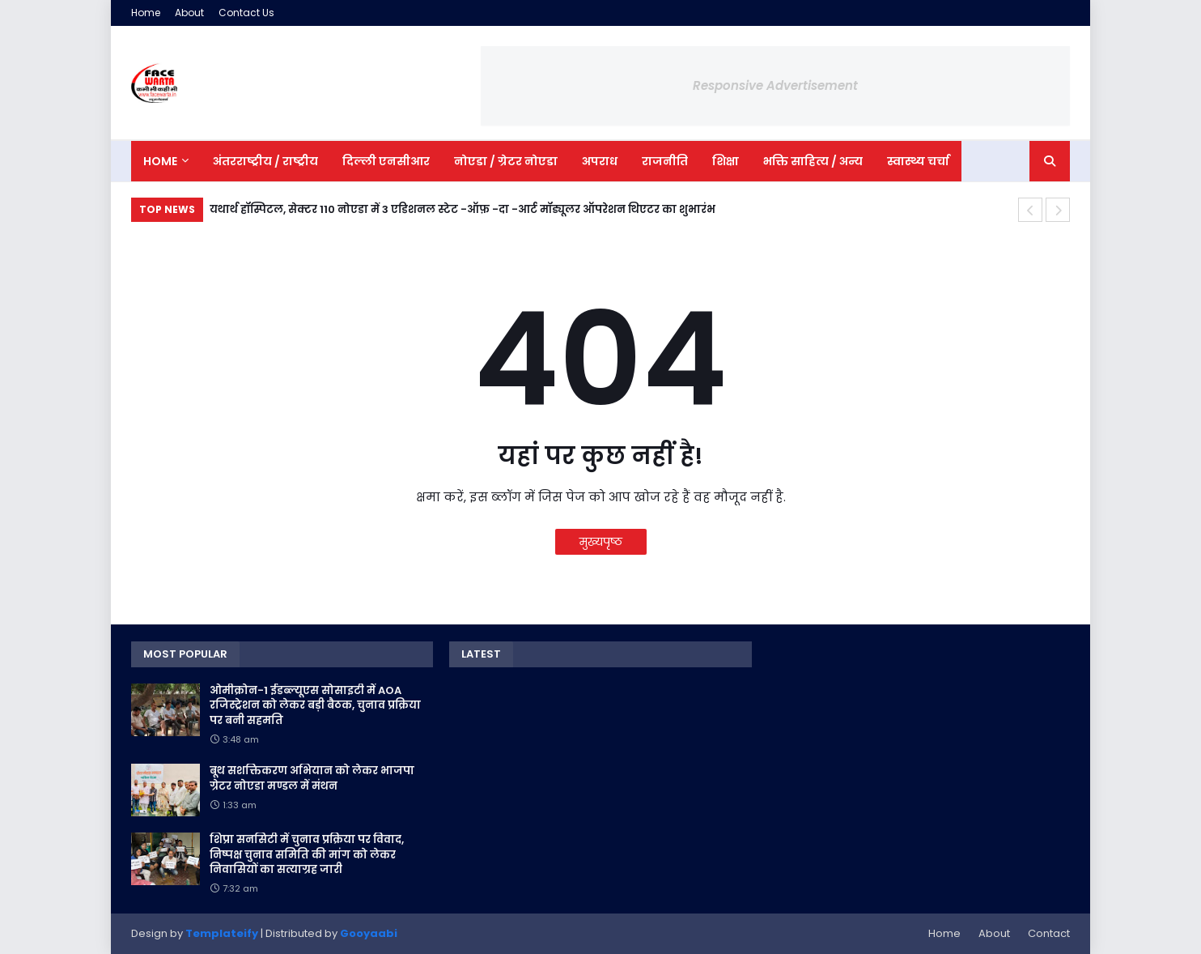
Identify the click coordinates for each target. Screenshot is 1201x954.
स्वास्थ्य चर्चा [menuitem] (918, 161)
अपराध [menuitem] (599, 161)
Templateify (221, 933)
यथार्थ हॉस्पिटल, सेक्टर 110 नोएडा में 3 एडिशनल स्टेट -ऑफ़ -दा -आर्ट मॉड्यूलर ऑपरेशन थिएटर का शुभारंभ (462, 209)
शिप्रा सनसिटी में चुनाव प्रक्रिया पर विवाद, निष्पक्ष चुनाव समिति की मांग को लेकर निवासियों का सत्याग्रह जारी (307, 854)
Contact (1049, 933)
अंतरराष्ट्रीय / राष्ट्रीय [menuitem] (265, 161)
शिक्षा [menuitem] (725, 161)
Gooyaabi (368, 933)
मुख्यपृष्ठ (600, 542)
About (189, 12)
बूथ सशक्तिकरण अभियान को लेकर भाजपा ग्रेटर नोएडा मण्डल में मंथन (312, 778)
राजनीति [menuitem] (665, 161)
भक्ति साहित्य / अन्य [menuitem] (813, 161)
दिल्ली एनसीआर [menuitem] (386, 161)
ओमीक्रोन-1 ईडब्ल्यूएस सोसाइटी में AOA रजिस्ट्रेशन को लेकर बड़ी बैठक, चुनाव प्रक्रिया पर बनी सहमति (315, 705)
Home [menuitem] (160, 161)
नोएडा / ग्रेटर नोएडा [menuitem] (506, 161)
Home (145, 12)
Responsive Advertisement (775, 85)
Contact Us (246, 12)
